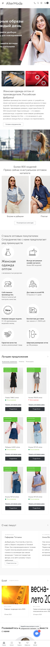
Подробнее (13, 409)
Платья (44, 216)
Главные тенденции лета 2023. (15, 609)
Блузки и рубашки (15, 216)
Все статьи (47, 580)
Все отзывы (47, 525)
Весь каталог (47, 356)
